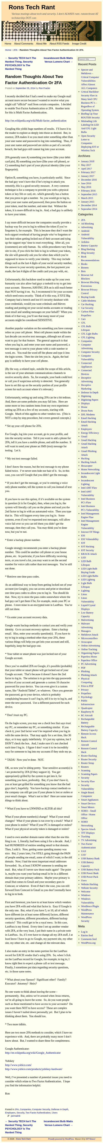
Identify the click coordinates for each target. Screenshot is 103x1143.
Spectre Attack (88, 832)
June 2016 (86, 187)
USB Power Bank (89, 876)
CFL (83, 326)
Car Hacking (87, 308)
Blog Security (88, 256)
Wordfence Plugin (90, 910)
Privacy (84, 693)
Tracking (85, 840)
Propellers (86, 697)
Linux (84, 598)
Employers (10, 1113)
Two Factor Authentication (38, 1113)
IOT (83, 546)
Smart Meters (87, 810)
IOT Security (87, 554)
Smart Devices (88, 807)
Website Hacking (89, 888)
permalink (15, 1116)
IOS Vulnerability (89, 542)
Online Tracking (89, 653)
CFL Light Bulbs (89, 337)
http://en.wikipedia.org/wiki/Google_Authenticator (33, 1052)
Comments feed (89, 942)
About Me (41, 43)
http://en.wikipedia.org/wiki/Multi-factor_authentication (35, 120)
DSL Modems (88, 418)
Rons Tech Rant (32, 7)
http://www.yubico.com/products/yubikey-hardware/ (33, 1069)
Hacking (85, 462)
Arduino (85, 245)
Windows (85, 898)
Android (85, 234)
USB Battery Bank (90, 862)
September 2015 (89, 198)
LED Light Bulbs (89, 579)
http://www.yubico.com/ (18, 1064)
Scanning (85, 774)
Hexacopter (86, 469)
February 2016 (88, 194)
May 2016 (86, 190)
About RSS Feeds (59, 43)
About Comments (23, 43)
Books (84, 267)
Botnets (84, 271)
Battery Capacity (89, 249)
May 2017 (86, 168)
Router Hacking (89, 759)
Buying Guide (88, 300)
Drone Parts (87, 414)
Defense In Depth (59, 1109)
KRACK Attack (89, 557)
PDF (83, 671)
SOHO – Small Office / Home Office (88, 818)
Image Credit (79, 43)
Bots (83, 275)
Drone (84, 410)
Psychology (86, 700)
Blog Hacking (88, 253)
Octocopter (86, 645)
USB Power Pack (89, 880)
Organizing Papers (90, 656)
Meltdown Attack (89, 638)
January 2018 (87, 165)
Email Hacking (88, 421)
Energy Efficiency (90, 436)
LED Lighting (88, 583)
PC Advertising (88, 667)
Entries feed (87, 939)
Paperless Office (89, 664)
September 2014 (89, 212)
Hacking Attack (88, 465)
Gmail (84, 440)
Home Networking (90, 473)
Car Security (87, 311)
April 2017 (86, 172)
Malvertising (87, 623)
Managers (86, 634)
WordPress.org (88, 946)
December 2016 (89, 183)
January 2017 (87, 179)
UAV (83, 858)
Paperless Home (89, 660)
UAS (83, 854)
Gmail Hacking (88, 443)
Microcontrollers (89, 642)
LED (83, 561)
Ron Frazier (44, 88)
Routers (85, 770)
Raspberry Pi (87, 715)
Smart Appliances (89, 803)
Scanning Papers (89, 777)
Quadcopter (86, 711)
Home (8, 43)
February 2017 (88, 176)
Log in (84, 935)
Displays (85, 407)
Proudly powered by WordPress (61, 1139)
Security (20, 1113)
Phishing (85, 675)
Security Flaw (88, 785)
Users (55, 1113)
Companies (25, 1109)
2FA (15, 50)
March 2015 (87, 201)
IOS (83, 539)
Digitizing (86, 399)
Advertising (87, 231)
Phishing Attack (89, 678)
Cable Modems (88, 304)
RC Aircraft (87, 719)
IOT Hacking (87, 550)
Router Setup (87, 766)
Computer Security (41, 1109)
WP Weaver (90, 1139)
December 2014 (89, 209)
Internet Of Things (90, 535)
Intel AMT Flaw (89, 491)
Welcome (85, 895)
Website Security (89, 891)
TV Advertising (88, 844)
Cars (83, 322)
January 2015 (87, 205)
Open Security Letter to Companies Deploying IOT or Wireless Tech (90, 147)
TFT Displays (88, 836)
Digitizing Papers (89, 403)
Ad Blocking (87, 227)
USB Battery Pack (90, 873)
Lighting (85, 594)
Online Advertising (90, 649)
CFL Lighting (88, 341)
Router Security (89, 763)
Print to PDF (87, 689)
